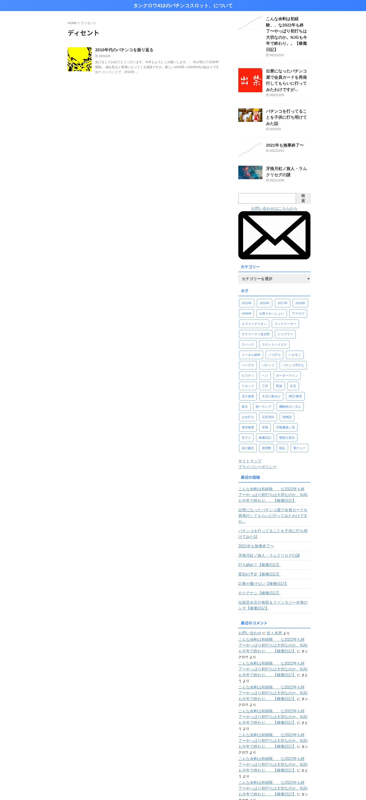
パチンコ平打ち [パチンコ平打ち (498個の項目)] (293, 335)
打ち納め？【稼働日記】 (256, 529)
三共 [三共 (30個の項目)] (265, 356)
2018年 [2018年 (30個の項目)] (300, 273)
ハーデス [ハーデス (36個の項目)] (248, 335)
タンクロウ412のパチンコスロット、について (183, 5)
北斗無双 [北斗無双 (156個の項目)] (248, 366)
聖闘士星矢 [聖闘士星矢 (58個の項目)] (287, 407)
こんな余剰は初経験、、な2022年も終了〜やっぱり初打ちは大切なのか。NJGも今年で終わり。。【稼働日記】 (274, 464)
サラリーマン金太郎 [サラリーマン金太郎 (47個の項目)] (256, 304)
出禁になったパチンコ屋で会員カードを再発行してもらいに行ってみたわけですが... (288, 61)
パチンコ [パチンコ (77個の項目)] (268, 335)
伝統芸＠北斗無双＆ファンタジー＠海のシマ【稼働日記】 (272, 569)
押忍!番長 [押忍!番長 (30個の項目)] (295, 366)
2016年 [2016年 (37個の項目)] (264, 273)
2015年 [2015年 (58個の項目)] (247, 273)
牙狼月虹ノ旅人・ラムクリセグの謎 (265, 520)
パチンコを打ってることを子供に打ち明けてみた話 (273, 498)
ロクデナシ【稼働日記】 (256, 557)
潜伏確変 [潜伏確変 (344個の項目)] (248, 397)
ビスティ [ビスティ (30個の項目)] (248, 345)
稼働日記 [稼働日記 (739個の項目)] (265, 407)
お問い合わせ (248, 597)
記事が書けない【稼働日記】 (260, 548)
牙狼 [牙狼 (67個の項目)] (265, 397)
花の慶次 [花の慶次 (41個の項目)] (248, 418)
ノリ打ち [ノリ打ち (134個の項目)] (274, 325)
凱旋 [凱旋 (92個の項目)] (279, 356)
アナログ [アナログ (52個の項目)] (298, 283)
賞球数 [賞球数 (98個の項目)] (266, 418)
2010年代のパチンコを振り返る (122, 50)
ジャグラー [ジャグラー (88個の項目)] (285, 304)
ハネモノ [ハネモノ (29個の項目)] (295, 325)
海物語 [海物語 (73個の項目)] (287, 387)
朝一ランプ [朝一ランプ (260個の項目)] (263, 376)
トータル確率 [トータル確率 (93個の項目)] (251, 325)
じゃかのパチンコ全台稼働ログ (267, 761)
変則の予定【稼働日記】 (256, 538)
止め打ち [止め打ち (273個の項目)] (248, 387)
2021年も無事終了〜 (281, 116)
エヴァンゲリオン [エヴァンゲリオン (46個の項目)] (254, 293)
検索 (303, 168)
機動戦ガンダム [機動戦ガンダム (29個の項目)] (290, 376)
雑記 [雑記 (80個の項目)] (282, 418)
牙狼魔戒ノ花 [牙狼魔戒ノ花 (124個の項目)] (285, 397)
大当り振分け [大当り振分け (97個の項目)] (271, 366)
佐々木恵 (270, 597)
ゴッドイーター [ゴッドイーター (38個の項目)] (285, 293)
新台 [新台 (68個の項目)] (245, 376)
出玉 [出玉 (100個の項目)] (293, 356)
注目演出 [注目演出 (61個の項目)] (268, 387)
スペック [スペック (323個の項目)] (248, 314)
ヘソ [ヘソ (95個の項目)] (265, 345)
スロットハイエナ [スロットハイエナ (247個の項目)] (274, 314)
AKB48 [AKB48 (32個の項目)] (246, 283)
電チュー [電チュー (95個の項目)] (299, 418)
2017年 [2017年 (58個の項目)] (283, 273)
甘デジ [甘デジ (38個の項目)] (246, 407)
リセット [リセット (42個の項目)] (248, 356)
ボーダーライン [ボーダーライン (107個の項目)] (287, 345)
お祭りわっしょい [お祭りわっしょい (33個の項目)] (271, 283)
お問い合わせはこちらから (274, 178)
